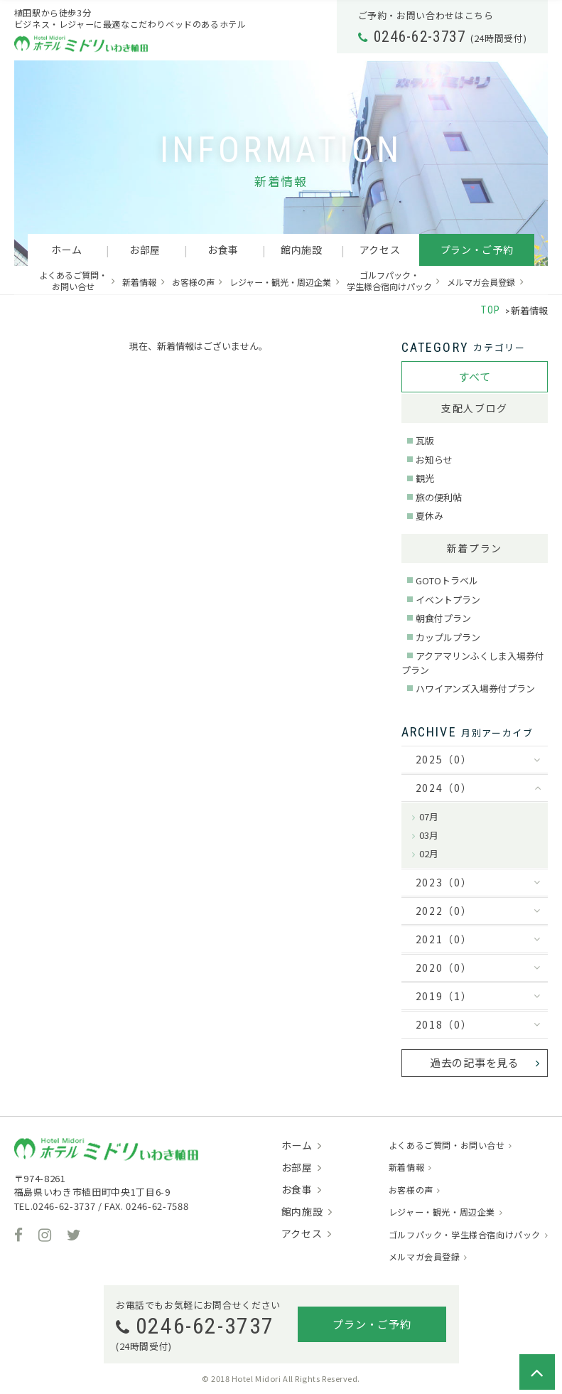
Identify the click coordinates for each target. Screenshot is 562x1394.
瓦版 (425, 440)
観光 (425, 478)
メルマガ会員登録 (481, 282)
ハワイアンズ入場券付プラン (475, 688)
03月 (428, 835)
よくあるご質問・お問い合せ (73, 280)
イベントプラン (448, 599)
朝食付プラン (443, 618)
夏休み (429, 515)
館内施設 (302, 249)
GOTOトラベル (447, 580)
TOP (491, 310)
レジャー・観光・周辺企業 (280, 282)
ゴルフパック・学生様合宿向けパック (389, 280)
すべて (474, 376)
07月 (428, 816)
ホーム (66, 249)
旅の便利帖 (439, 497)
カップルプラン (448, 637)
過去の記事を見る (474, 1062)
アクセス (380, 249)
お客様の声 (193, 282)
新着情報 (139, 282)
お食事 (223, 249)
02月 (428, 853)
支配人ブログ (474, 408)
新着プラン (474, 548)
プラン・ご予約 (477, 249)
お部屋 (145, 249)
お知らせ (434, 459)
